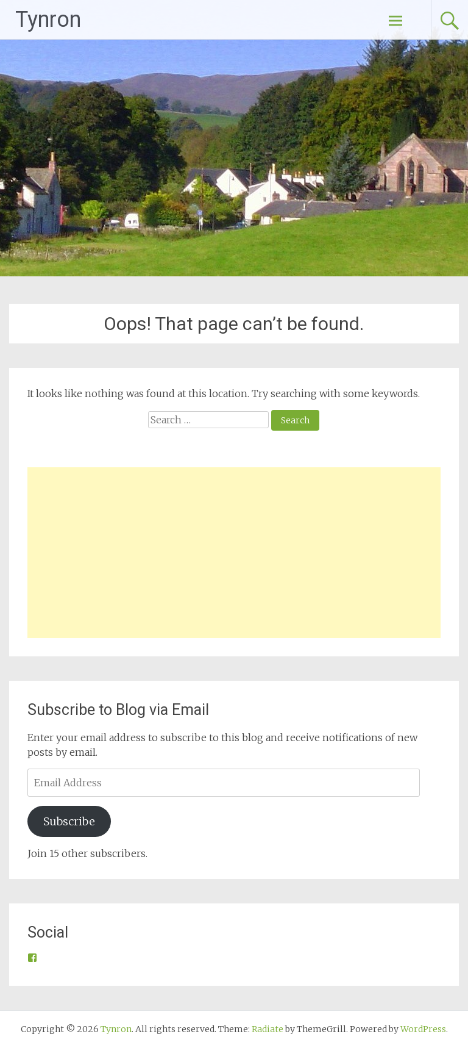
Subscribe (69, 821)
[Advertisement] (233, 552)
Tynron (48, 19)
